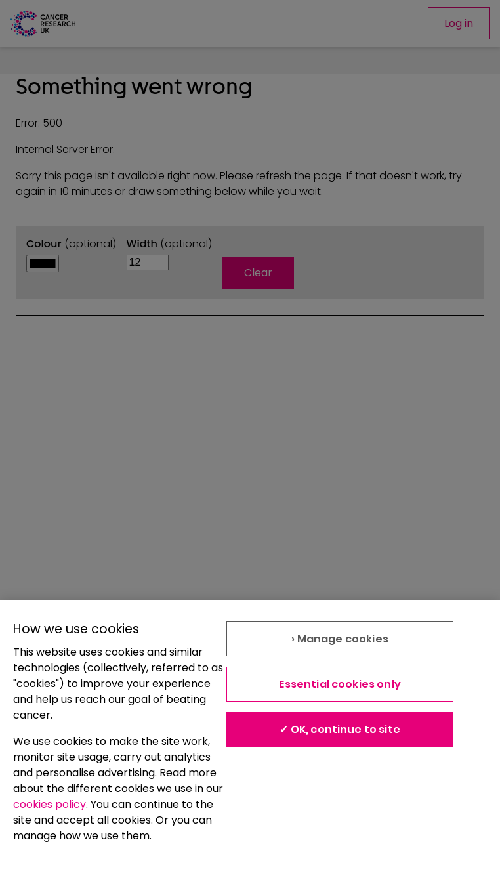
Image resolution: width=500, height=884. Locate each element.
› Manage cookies (339, 638)
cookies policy (49, 804)
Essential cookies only (340, 684)
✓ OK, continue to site (340, 729)
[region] (250, 742)
